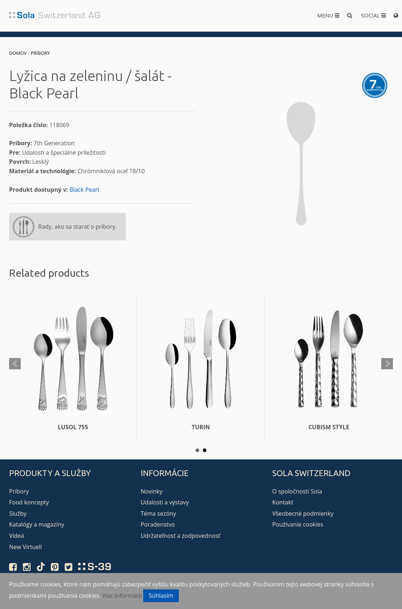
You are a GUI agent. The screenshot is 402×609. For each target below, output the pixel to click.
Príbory (40, 53)
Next (387, 364)
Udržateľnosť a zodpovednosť (180, 536)
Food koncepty (29, 502)
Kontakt (282, 502)
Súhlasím (161, 596)
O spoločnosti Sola (297, 491)
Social (373, 15)
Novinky (151, 491)
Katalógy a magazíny (36, 524)
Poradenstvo (158, 524)
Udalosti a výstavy (165, 502)
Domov (18, 53)
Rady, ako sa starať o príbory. (77, 227)
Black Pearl (84, 190)
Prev (15, 364)
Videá (16, 536)
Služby (18, 513)
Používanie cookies (297, 524)
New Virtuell (25, 547)
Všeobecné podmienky (302, 513)
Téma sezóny (158, 513)
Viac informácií (122, 596)
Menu (328, 15)
